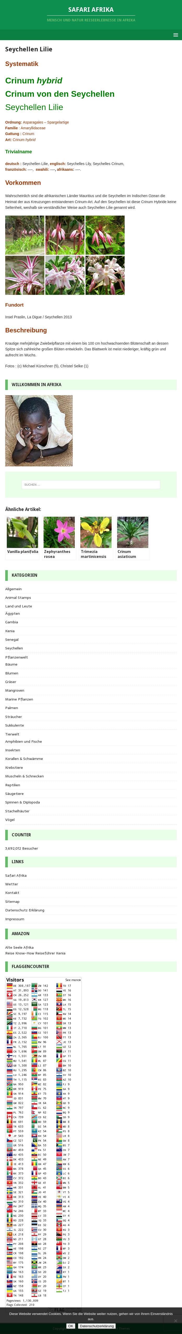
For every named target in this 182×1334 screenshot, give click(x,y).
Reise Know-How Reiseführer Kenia (35, 953)
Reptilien (12, 785)
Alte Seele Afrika (19, 947)
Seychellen (14, 648)
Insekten (12, 750)
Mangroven (14, 690)
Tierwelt (12, 734)
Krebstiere (14, 767)
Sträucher (13, 717)
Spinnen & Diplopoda (22, 802)
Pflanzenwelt (16, 657)
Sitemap (12, 901)
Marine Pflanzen (19, 699)
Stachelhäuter (17, 811)
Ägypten (12, 613)
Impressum (14, 919)
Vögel (10, 820)
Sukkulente (14, 725)
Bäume (11, 664)
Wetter (11, 884)
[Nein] (175, 1320)
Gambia (11, 622)
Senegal (12, 639)
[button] (175, 34)
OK (70, 1326)
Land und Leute (18, 606)
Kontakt (12, 893)
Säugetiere (14, 793)
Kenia (10, 631)
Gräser (10, 682)
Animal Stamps (18, 597)
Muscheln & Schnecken (24, 776)
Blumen (11, 673)
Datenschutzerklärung (97, 1326)
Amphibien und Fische (23, 741)
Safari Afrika (16, 875)
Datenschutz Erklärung (24, 910)
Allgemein (13, 589)
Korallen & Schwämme (24, 759)
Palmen (11, 708)
